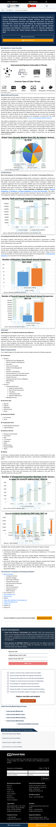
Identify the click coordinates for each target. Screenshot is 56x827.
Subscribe (45, 778)
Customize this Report (14, 825)
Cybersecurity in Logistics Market (11, 742)
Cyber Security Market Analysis (16, 717)
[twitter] (48, 768)
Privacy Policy (11, 797)
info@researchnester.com (36, 791)
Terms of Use (10, 791)
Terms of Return (11, 793)
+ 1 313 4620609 (11, 817)
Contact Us (14, 1)
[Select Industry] (17, 774)
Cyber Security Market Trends (15, 714)
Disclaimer (9, 795)
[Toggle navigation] (46, 6)
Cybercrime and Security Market (11, 738)
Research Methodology (28, 36)
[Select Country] (38, 774)
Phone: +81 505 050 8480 (14, 809)
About (9, 1)
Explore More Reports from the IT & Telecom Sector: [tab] (17, 730)
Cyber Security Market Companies (28, 724)
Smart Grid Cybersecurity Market (11, 734)
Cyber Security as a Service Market (12, 747)
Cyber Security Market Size (14, 711)
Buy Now (28, 663)
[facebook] (44, 768)
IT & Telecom (9, 10)
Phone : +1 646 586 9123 (35, 809)
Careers (9, 787)
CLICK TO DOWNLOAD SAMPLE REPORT (40, 118)
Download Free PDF (28, 40)
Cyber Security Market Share (15, 720)
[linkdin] (46, 768)
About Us (9, 785)
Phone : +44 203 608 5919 (36, 797)
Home (2, 10)
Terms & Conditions (12, 800)
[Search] (46, 2)
